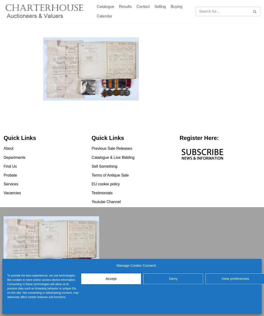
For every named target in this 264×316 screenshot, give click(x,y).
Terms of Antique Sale (110, 175)
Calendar (104, 16)
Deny (173, 279)
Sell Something (104, 166)
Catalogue (105, 7)
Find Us (10, 166)
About (9, 148)
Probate (10, 175)
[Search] (223, 11)
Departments (15, 157)
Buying (176, 7)
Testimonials (102, 193)
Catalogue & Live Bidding (113, 157)
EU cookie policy (17, 307)
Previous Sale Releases (112, 148)
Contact (143, 7)
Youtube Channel (106, 202)
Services (11, 184)
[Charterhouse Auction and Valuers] (45, 11)
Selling (160, 7)
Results (125, 7)
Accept (111, 279)
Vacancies (12, 193)
